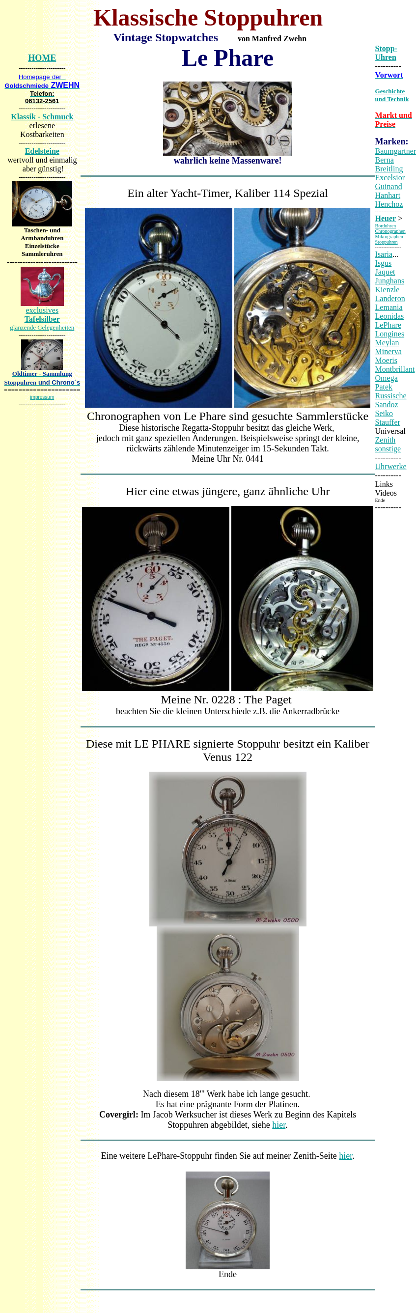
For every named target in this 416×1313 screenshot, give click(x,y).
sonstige (388, 449)
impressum (42, 397)
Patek (384, 387)
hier (278, 1125)
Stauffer (387, 422)
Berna (384, 160)
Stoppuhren (386, 242)
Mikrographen (389, 236)
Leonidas (389, 316)
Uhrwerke (391, 466)
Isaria (384, 254)
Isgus (383, 263)
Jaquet (385, 272)
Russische (391, 395)
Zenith (385, 440)
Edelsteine (42, 151)
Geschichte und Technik (392, 95)
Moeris (386, 360)
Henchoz (389, 204)
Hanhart (388, 195)
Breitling (389, 169)
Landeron (390, 298)
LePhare (388, 325)
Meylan (387, 342)
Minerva (388, 351)
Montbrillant (395, 369)
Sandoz (386, 404)
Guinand (388, 186)
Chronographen (390, 231)
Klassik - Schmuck (42, 116)
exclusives (42, 318)
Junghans (390, 281)
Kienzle (387, 289)
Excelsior (390, 177)
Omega (386, 378)
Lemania (389, 307)
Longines (390, 334)
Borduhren (385, 225)
